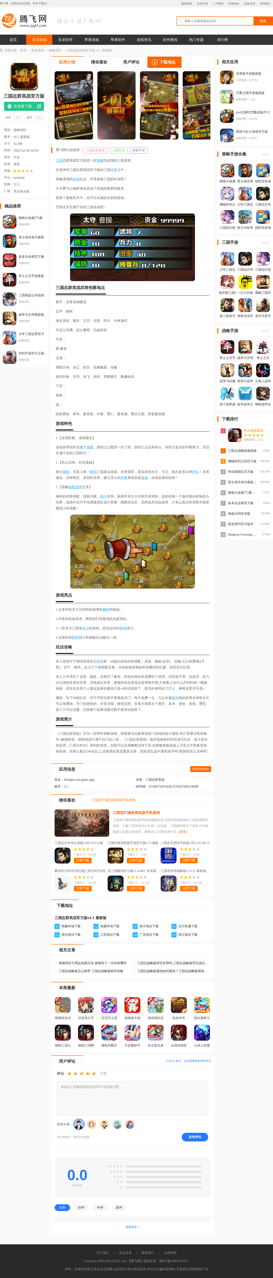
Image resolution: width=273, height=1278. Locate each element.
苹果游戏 (91, 40)
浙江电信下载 (187, 934)
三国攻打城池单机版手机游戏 (136, 813)
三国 (59, 160)
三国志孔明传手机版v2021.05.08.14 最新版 (185, 843)
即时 (75, 637)
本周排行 (265, 3)
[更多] (183, 831)
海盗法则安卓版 (239, 513)
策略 (100, 160)
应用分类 (202, 3)
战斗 (103, 496)
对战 (76, 179)
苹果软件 (118, 40)
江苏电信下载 (109, 934)
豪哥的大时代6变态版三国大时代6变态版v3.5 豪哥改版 (80, 871)
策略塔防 (55, 50)
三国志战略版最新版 (242, 450)
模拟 (93, 472)
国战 (66, 472)
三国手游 (118, 150)
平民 (96, 661)
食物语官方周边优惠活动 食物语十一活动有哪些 (92, 963)
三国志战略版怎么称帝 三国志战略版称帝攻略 (91, 971)
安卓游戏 (39, 40)
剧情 (123, 628)
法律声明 (170, 1253)
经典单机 (233, 3)
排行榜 (222, 40)
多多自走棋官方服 (240, 503)
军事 (124, 478)
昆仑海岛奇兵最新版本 (244, 482)
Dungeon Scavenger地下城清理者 (250, 534)
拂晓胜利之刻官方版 (242, 461)
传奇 (113, 170)
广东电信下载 (149, 934)
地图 (89, 447)
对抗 (195, 472)
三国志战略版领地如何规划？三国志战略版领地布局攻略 (173, 971)
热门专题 (196, 40)
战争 (78, 487)
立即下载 (82, 860)
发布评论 (195, 1137)
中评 (100, 1207)
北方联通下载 (187, 926)
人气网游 (218, 3)
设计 (85, 628)
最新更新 (186, 3)
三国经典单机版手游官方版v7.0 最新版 (133, 843)
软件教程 (170, 40)
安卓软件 (65, 40)
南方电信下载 (149, 926)
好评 (81, 1207)
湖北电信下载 (71, 934)
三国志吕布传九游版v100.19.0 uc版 (79, 843)
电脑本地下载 (71, 926)
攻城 (144, 478)
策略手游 (138, 150)
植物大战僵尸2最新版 (243, 492)
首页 (13, 40)
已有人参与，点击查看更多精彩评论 (188, 1060)
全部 (62, 1207)
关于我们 (102, 1253)
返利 (175, 698)
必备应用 (249, 3)
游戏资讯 (144, 40)
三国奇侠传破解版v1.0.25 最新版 (183, 871)
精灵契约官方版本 (240, 524)
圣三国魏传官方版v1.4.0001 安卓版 (132, 871)
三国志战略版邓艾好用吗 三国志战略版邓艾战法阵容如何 (173, 963)
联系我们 (147, 1253)
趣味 (106, 609)
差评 (119, 1207)
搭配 (71, 487)
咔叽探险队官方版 (240, 471)
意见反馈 (125, 1253)
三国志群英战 (95, 150)
